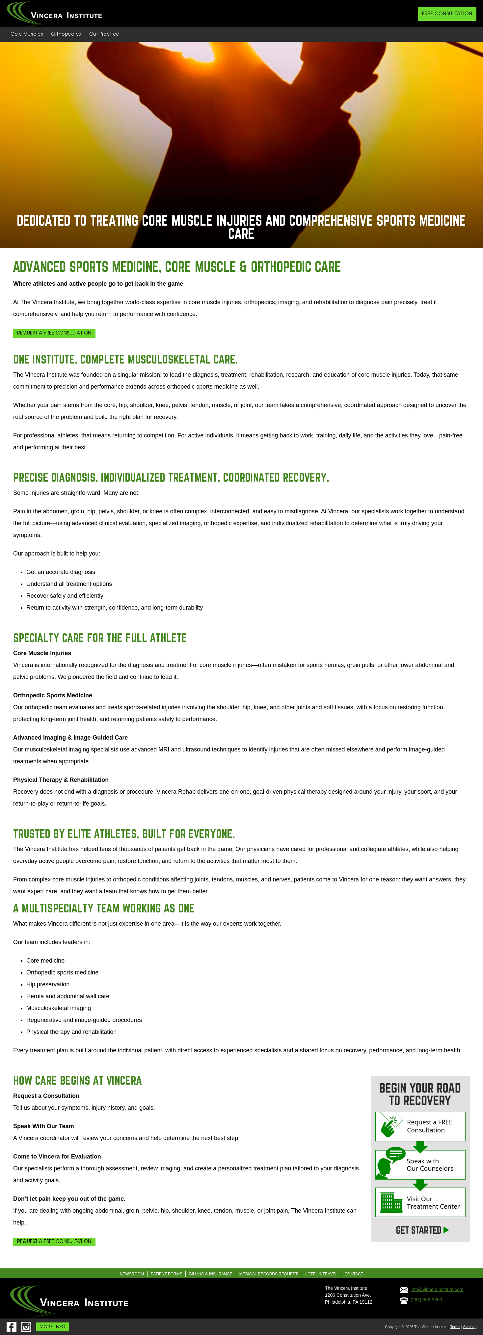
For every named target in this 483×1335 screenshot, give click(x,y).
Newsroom (132, 1274)
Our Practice (104, 34)
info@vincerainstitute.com (437, 1289)
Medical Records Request (268, 1274)
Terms (455, 1327)
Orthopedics (66, 34)
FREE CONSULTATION (447, 14)
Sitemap (469, 1327)
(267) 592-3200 (426, 1299)
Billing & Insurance (210, 1274)
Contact (353, 1274)
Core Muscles (27, 34)
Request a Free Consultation (54, 333)
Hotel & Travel (321, 1274)
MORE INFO (53, 1327)
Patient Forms (166, 1274)
